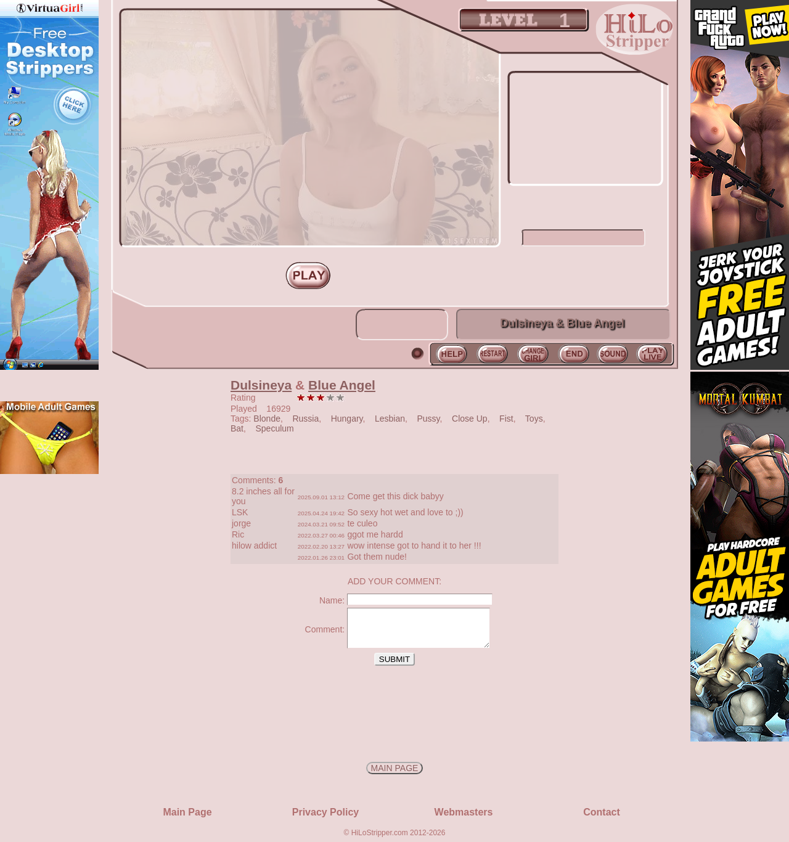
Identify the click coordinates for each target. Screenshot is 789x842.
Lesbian (390, 418)
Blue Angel (341, 385)
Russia (305, 418)
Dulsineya (261, 385)
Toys (534, 418)
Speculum (274, 428)
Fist (506, 418)
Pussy (428, 418)
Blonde (266, 418)
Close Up (470, 418)
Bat (237, 428)
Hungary (347, 418)
